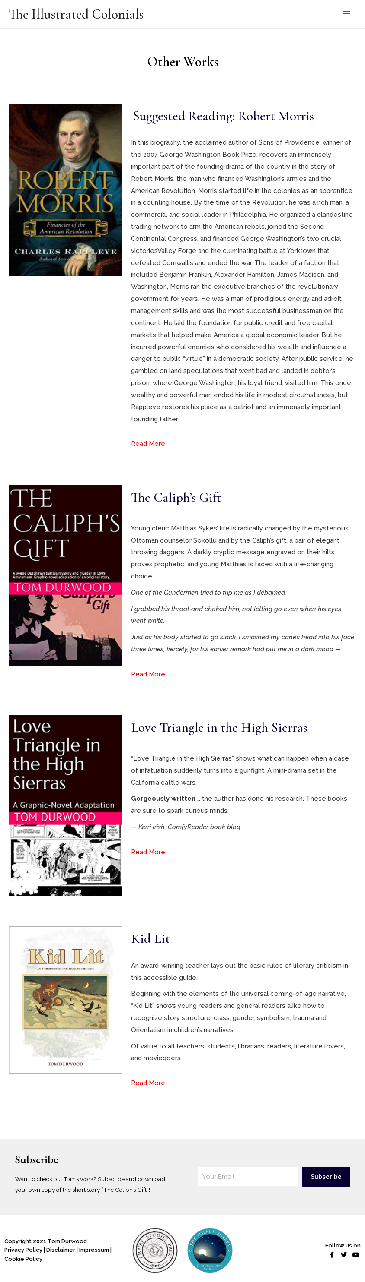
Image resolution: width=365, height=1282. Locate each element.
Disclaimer (60, 1250)
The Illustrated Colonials (76, 14)
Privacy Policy (23, 1250)
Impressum (94, 1250)
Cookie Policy (23, 1259)
